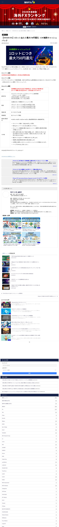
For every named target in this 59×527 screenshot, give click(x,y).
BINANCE (29, 483)
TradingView (29, 439)
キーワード (4, 313)
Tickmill (29, 454)
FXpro (29, 366)
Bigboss (29, 372)
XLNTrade (29, 442)
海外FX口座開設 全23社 (29, 354)
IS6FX (29, 375)
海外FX (29, 357)
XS (29, 489)
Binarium (29, 486)
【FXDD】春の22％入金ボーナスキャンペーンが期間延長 (16, 261)
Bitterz (29, 480)
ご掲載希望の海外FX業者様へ (6, 522)
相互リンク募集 (21, 522)
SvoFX (29, 427)
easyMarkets (29, 413)
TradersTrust (29, 410)
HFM (29, 407)
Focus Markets (29, 471)
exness (29, 392)
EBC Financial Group (29, 386)
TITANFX (29, 383)
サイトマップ (8, 524)
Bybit (29, 477)
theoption (29, 501)
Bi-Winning (29, 512)
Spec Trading (29, 378)
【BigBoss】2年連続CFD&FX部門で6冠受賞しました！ (43, 265)
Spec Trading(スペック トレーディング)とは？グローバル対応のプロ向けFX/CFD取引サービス (21, 342)
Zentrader (29, 515)
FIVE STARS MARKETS (29, 504)
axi (29, 389)
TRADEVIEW (29, 419)
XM (29, 363)
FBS (29, 395)
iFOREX (29, 401)
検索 (29, 323)
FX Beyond (29, 492)
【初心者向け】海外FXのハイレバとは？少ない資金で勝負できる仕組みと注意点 (18, 333)
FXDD (29, 430)
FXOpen (29, 457)
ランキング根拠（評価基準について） (32, 522)
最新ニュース (5, 34)
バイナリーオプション (29, 498)
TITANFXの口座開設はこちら (9, 156)
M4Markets (29, 468)
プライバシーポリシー (44, 522)
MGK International (29, 433)
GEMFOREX (29, 495)
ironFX (29, 424)
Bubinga (29, 509)
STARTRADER (29, 463)
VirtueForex (29, 422)
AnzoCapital (29, 445)
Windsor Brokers (29, 465)
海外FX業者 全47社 (29, 351)
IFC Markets (29, 448)
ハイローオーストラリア (29, 506)
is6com (29, 404)
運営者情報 (3, 524)
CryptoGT (29, 474)
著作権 (53, 522)
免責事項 (50, 522)
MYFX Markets (29, 436)
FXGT (29, 381)
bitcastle (29, 369)
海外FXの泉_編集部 (53, 43)
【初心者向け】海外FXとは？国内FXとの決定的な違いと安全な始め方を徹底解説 (18, 339)
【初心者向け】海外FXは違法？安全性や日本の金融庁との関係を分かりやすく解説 (18, 336)
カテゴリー (4, 318)
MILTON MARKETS (29, 460)
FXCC (29, 451)
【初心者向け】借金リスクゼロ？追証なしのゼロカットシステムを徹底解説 (17, 330)
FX (29, 360)
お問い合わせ (15, 522)
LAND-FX (29, 416)
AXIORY (29, 398)
